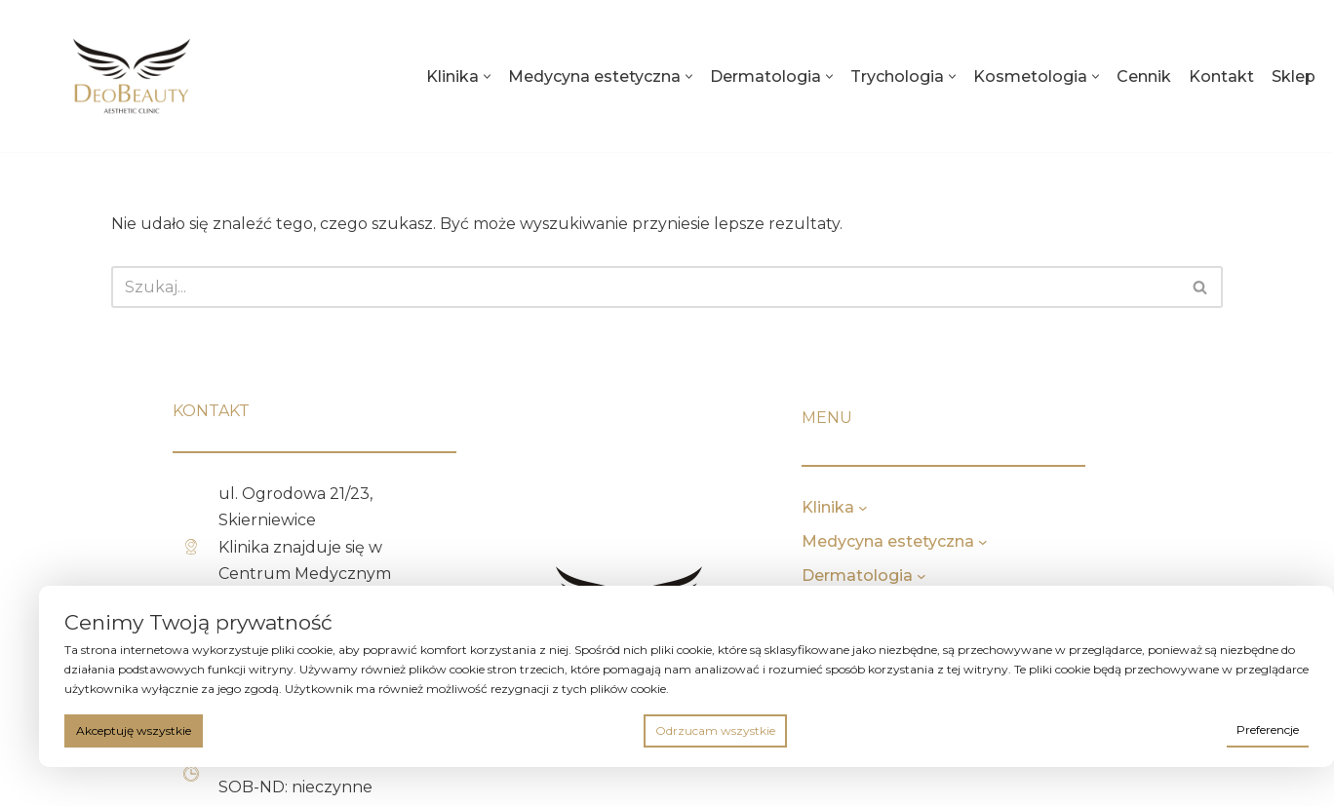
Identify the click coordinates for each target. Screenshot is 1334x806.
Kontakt (1221, 76)
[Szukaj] (645, 287)
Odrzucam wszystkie (715, 730)
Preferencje (1267, 729)
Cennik (1144, 76)
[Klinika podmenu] (938, 508)
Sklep (1293, 76)
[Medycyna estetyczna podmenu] (1058, 542)
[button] (487, 76)
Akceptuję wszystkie (133, 730)
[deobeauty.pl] (131, 76)
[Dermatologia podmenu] (996, 576)
